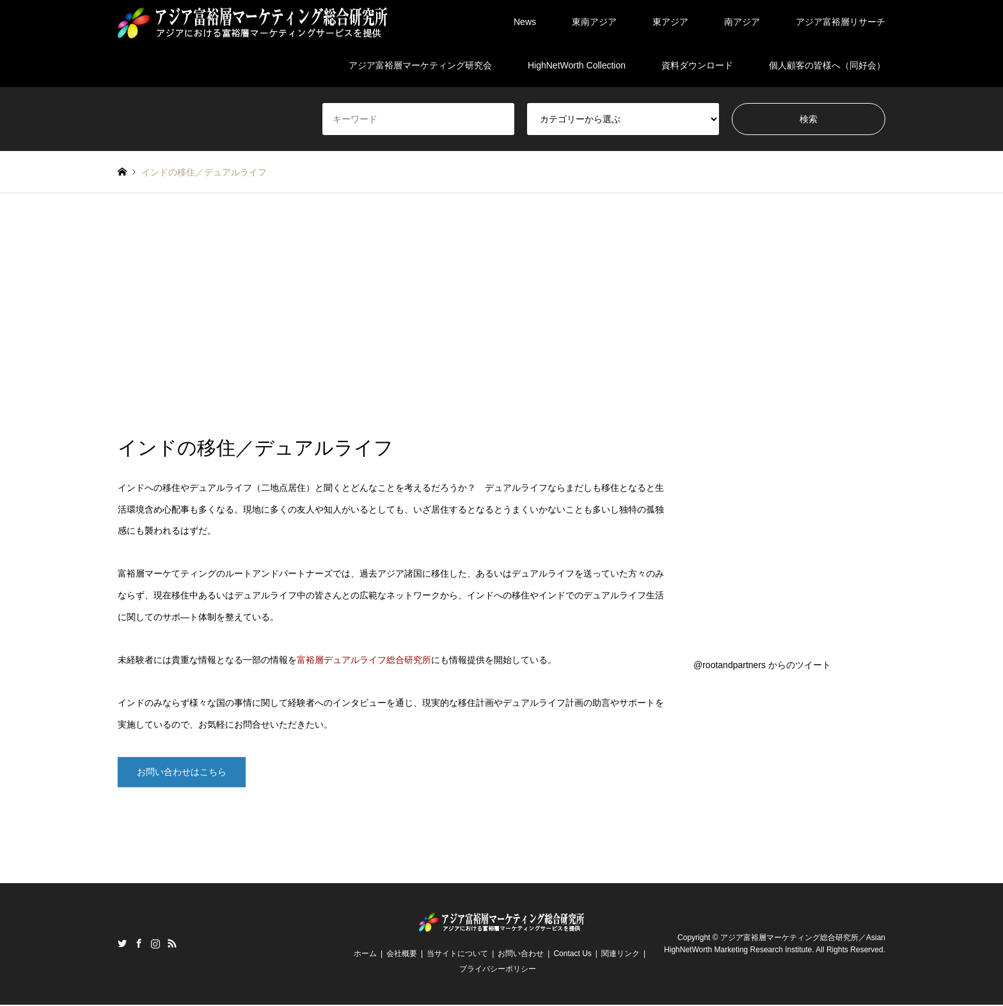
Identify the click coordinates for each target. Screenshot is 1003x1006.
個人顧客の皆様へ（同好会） (827, 65)
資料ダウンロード (697, 65)
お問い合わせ (521, 954)
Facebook (138, 944)
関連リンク (620, 954)
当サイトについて (457, 954)
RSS (172, 944)
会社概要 (401, 954)
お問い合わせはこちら (181, 772)
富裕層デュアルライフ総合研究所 (364, 660)
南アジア (742, 22)
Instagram (155, 944)
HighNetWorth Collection (577, 65)
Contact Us (572, 954)
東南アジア (594, 22)
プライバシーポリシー (497, 970)
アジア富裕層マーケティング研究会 (420, 65)
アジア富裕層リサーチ (840, 22)
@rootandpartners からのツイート (762, 665)
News (525, 22)
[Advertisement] (501, 314)
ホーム (365, 954)
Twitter (122, 944)
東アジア (670, 22)
